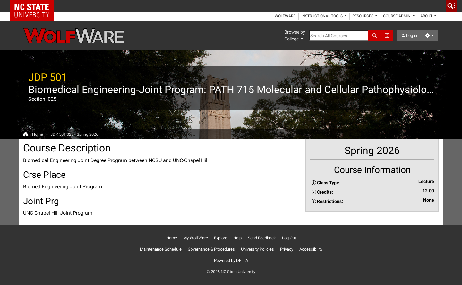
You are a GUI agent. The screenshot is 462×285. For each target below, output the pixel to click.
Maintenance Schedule (161, 249)
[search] (451, 6)
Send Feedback (262, 238)
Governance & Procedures (211, 249)
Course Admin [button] (397, 16)
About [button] (426, 16)
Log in (409, 35)
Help (237, 238)
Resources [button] (363, 16)
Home (37, 134)
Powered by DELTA (231, 260)
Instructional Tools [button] (322, 16)
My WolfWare (195, 238)
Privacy (286, 249)
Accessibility (310, 249)
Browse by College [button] (294, 35)
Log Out (289, 238)
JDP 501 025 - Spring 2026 (74, 134)
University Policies (257, 249)
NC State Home (34, 5)
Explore (220, 238)
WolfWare (285, 16)
